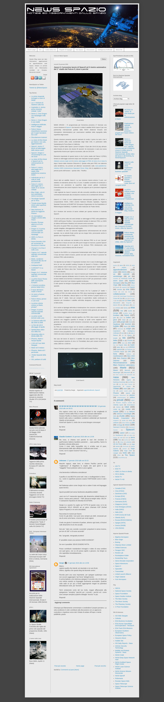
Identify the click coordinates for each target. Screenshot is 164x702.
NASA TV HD (120, 479)
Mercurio (127, 370)
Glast (123, 320)
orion (125, 388)
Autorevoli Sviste (126, 278)
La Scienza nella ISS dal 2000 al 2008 (38, 321)
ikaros (126, 326)
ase (132, 272)
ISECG (117, 588)
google (122, 322)
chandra (119, 289)
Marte (123, 367)
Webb (125, 453)
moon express (119, 374)
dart (123, 300)
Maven (115, 370)
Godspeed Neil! (36, 265)
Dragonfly (128, 302)
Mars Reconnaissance (124, 361)
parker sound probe (125, 391)
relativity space (118, 405)
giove (115, 320)
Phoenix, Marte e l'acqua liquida (37, 339)
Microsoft (127, 372)
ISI (123, 335)
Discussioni (90, 50)
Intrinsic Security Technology (121, 647)
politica (132, 397)
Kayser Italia (123, 345)
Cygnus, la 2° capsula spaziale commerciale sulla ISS (39, 254)
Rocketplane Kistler (122, 555)
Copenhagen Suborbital (126, 296)
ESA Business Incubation (124, 621)
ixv (123, 340)
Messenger (116, 372)
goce (115, 322)
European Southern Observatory (122, 632)
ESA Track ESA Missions (124, 628)
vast (128, 444)
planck (128, 393)
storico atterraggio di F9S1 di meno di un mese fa (90, 161)
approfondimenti (89, 390)
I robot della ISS (50, 50)
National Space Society (123, 591)
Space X (118, 566)
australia (115, 278)
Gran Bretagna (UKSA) (123, 507)
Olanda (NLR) (120, 517)
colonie (115, 296)
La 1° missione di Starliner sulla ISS (37, 104)
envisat (117, 308)
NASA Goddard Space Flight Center (123, 663)
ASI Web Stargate (121, 616)
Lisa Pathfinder (128, 349)
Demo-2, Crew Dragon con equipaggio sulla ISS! (39, 115)
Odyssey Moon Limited (123, 545)
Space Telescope (121, 684)
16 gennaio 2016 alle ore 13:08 (83, 437)
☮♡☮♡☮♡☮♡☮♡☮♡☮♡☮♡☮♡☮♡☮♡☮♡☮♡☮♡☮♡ (78, 406)
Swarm (115, 437)
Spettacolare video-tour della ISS (38, 330)
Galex (121, 317)
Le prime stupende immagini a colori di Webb (38, 98)
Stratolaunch (119, 435)
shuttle (122, 416)
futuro (126, 315)
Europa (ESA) (120, 496)
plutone (132, 395)
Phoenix (116, 393)
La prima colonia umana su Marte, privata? (37, 305)
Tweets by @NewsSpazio (38, 88)
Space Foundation (121, 593)
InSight (128, 329)
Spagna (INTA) (120, 523)
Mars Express (122, 358)
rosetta (128, 409)
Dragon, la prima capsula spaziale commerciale (37, 311)
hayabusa (116, 324)
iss (123, 337)
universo (129, 442)
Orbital (116, 388)
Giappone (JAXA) (121, 504)
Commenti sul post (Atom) (70, 670)
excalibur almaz (127, 313)
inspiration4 (116, 331)
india (133, 326)
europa (115, 313)
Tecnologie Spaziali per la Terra (38, 199)
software (116, 422)
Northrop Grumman (119, 382)
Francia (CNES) (120, 499)
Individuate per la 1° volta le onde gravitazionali (38, 179)
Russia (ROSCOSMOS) (123, 520)
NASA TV (118, 477)
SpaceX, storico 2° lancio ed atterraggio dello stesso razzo (38, 148)
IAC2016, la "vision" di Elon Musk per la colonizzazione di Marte (125, 114)
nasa (116, 377)
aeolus (115, 265)
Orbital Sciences (121, 547)
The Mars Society (121, 599)
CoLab (130, 291)
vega (133, 444)
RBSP (133, 400)
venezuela (125, 446)
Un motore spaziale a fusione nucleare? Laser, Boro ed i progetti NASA (125, 180)
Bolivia (133, 285)
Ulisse (121, 442)
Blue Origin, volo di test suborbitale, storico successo (38, 194)
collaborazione (119, 294)
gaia (114, 317)
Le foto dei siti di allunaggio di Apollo (38, 326)
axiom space (118, 281)
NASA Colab (119, 655)
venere (117, 446)
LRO (129, 351)
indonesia (120, 328)
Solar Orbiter (125, 422)
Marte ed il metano (37, 348)
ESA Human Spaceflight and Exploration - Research (124, 624)
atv (129, 276)
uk (116, 442)
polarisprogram (121, 397)
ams (133, 265)
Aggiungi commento (62, 602)
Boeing (117, 542)
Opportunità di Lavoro (122, 386)
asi (114, 274)
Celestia (118, 618)
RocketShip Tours (121, 558)
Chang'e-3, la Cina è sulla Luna (38, 249)
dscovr (115, 305)
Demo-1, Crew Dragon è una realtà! (39, 121)
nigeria (129, 380)
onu (120, 384)
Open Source (128, 384)
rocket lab (116, 409)
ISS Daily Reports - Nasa (124, 643)
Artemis (124, 272)
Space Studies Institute (123, 596)
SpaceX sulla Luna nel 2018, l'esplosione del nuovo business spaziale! (124, 166)
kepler (132, 345)
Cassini (132, 287)
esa (133, 307)
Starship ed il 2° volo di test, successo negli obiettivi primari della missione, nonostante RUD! (125, 250)
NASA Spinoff (120, 676)
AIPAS (127, 265)
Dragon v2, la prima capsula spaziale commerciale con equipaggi (38, 231)
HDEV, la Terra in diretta (123, 471)
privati (120, 400)
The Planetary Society (123, 604)
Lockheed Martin (118, 351)
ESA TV (118, 469)
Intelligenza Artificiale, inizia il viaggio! (38, 125)
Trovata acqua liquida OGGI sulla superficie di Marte (38, 205)
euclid (130, 311)
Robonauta (119, 678)
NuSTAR (130, 382)
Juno (129, 343)
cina (127, 289)
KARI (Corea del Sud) (122, 515)
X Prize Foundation (122, 607)
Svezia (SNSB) (120, 525)
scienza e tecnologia (124, 414)
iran (122, 333)
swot (126, 437)
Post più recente (60, 666)
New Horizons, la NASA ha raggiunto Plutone (38, 211)
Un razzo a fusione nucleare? (37, 295)
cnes (122, 291)
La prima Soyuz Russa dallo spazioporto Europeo (39, 281)
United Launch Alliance (123, 574)
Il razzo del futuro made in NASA (37, 291)
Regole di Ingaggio (65, 50)
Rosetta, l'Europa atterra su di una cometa (37, 224)
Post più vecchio (100, 666)
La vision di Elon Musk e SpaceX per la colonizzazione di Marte (39, 162)
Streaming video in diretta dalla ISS (37, 335)
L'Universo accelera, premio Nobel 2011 (38, 286)
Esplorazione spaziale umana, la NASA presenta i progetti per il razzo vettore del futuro (124, 129)
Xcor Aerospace (120, 579)
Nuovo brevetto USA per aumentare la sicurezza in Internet (38, 243)
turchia (126, 440)
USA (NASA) (119, 528)
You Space (79, 50)
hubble (116, 326)
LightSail (119, 349)
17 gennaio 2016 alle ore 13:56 (78, 563)
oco (114, 384)
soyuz (127, 425)
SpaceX (68, 127)
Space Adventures (121, 563)
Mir (134, 372)
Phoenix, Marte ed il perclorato (38, 351)
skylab (124, 420)
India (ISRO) (119, 509)
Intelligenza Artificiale (105, 50)
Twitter (133, 440)
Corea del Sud (117, 298)
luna (115, 354)
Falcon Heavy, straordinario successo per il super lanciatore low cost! (39, 132)
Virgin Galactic (120, 577)
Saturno (132, 411)
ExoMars (116, 315)
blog (126, 283)
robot (127, 407)
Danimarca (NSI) (121, 493)
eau (121, 305)
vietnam (124, 448)
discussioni (116, 303)
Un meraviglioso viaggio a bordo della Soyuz (38, 218)
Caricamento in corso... (37, 368)
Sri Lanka (132, 433)
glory (130, 320)
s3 (125, 411)
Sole (133, 422)
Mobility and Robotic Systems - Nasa (122, 651)
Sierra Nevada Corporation (124, 561)
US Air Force (117, 444)
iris (127, 333)
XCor (119, 455)
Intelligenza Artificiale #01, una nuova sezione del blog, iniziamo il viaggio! (124, 207)
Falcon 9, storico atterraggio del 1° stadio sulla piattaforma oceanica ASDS (38, 171)
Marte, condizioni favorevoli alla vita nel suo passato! (38, 261)
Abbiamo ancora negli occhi (63, 161)
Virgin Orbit (128, 451)
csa (117, 300)
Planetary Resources (119, 395)
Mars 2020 (131, 356)
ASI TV (117, 466)
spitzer (122, 433)
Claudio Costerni (65, 437)
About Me (119, 50)
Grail (130, 322)
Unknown (62, 460)
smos (130, 420)
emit (133, 305)
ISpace (129, 335)
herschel (128, 324)
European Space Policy (123, 635)
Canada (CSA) (120, 488)
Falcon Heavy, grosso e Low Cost (38, 300)
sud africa (129, 435)
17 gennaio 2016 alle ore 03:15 (77, 460)
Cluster (115, 291)
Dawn (129, 300)
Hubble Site (119, 641)
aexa (121, 265)
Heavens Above (120, 638)
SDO (114, 416)
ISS (40, 50)
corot (126, 298)
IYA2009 (129, 340)
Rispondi (62, 430)
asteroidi (126, 274)
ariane (115, 272)
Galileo (128, 317)
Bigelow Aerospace (122, 537)
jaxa (115, 343)
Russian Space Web (122, 681)
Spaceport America (119, 427)
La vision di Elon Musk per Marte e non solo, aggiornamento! (39, 142)
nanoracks (129, 374)
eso (121, 311)
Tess (119, 440)
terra (133, 437)
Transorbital (119, 571)
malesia (128, 354)
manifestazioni (118, 356)
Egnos (127, 305)
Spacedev (118, 569)
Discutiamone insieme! (39, 137)
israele (115, 338)
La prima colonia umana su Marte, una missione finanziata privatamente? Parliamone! (125, 194)
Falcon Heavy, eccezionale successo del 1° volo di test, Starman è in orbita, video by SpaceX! (124, 237)
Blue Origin (119, 539)
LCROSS (131, 347)
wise (133, 453)
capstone (124, 287)
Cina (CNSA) (119, 491)
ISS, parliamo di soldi (38, 359)
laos (124, 347)
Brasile (117, 287)
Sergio (61, 563)
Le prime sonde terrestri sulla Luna (37, 317)
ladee (118, 347)
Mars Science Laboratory (124, 365)
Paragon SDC (120, 550)
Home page (32, 50)
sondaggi (119, 425)
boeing (124, 285)
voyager (115, 453)
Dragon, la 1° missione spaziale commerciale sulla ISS (39, 274)
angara (124, 267)
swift (121, 437)
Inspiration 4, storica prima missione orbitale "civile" (38, 109)
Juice (123, 343)
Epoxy (126, 308)
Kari (114, 345)
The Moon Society (121, 601)
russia (115, 411)
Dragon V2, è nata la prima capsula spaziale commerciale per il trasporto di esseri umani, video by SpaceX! (124, 222)
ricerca (118, 407)
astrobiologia (117, 276)
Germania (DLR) (121, 501)
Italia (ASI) (118, 512)
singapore (116, 420)
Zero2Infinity (121, 457)
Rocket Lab (119, 553)
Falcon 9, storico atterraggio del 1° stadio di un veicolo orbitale (38, 187)
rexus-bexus (131, 405)
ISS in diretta (119, 474)
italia (115, 340)
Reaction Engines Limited (124, 402)
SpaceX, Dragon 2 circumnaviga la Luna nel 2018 (38, 155)
